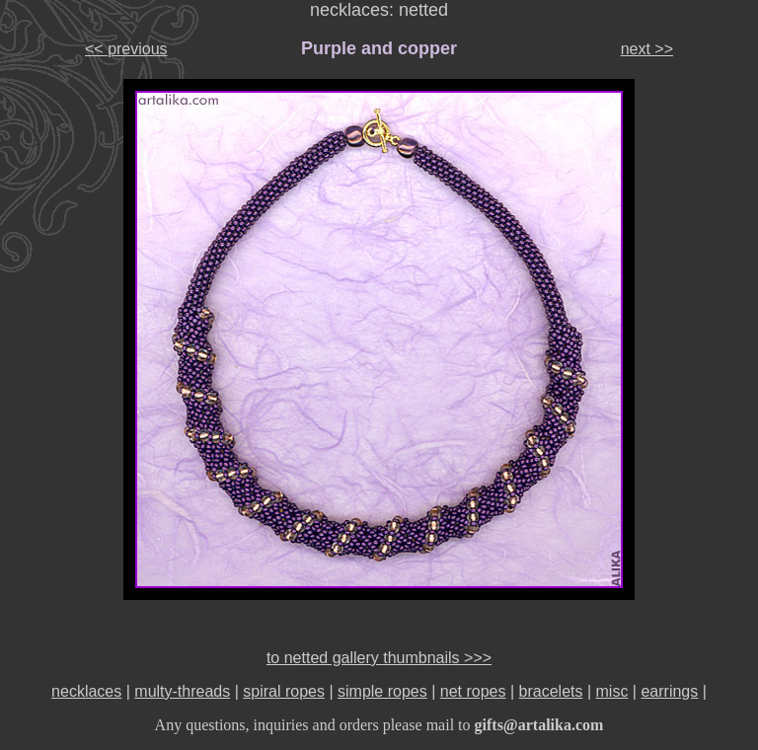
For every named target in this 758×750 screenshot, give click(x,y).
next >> (647, 48)
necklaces (86, 691)
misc (612, 691)
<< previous (126, 48)
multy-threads (182, 691)
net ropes (473, 691)
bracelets (551, 691)
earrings (669, 691)
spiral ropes (284, 691)
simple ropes (382, 691)
